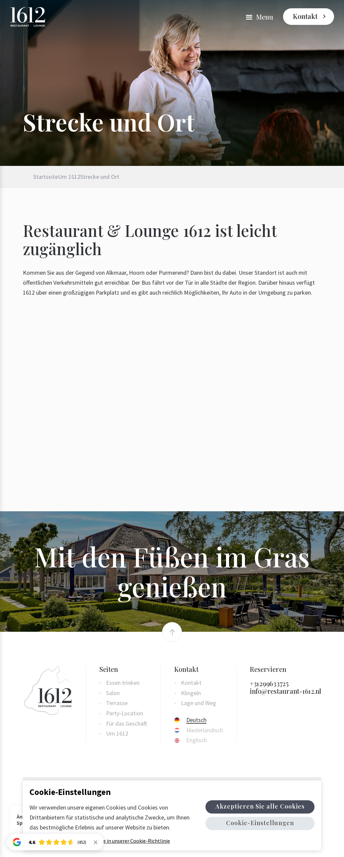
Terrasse (117, 703)
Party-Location (124, 713)
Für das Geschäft (126, 723)
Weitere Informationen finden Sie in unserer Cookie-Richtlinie (99, 841)
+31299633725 (269, 683)
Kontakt (305, 16)
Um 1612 (86, 176)
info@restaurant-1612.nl (285, 691)
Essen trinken (123, 682)
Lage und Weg (198, 703)
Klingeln (191, 693)
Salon (113, 693)
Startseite (45, 176)
